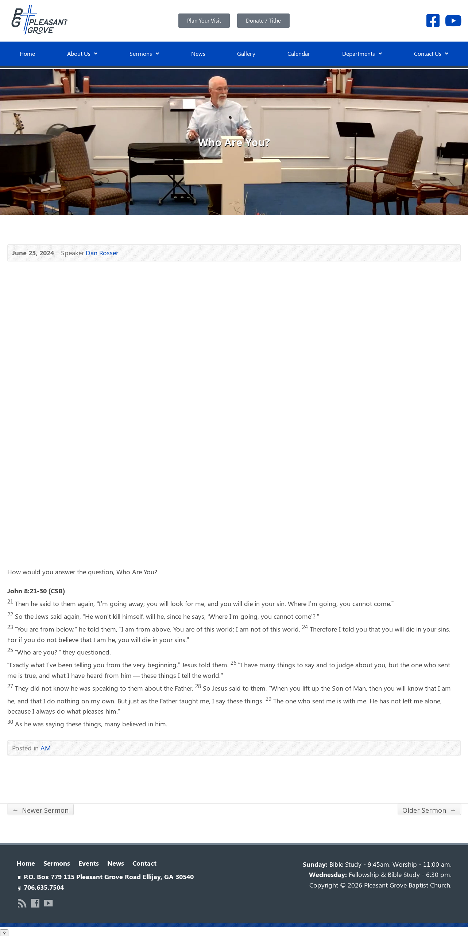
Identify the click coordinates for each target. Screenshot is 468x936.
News (198, 53)
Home (27, 53)
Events (88, 861)
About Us (82, 53)
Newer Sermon (40, 808)
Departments (362, 53)
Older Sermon (429, 808)
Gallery (246, 53)
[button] (82, 53)
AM (45, 746)
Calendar (298, 53)
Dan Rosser (102, 251)
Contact (144, 861)
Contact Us (431, 53)
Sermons (144, 53)
